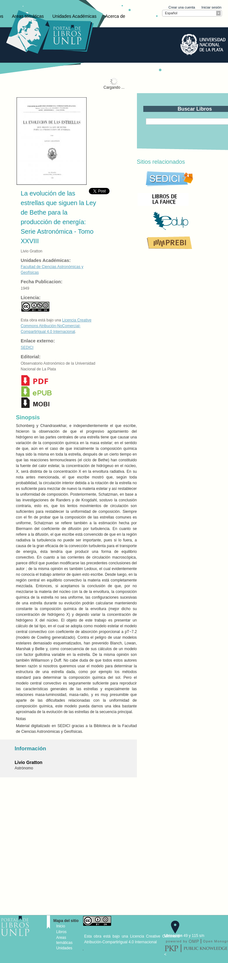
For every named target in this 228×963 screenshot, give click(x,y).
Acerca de (115, 16)
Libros (61, 932)
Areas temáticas (28, 16)
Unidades (64, 948)
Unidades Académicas (75, 16)
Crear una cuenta (181, 7)
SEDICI (27, 347)
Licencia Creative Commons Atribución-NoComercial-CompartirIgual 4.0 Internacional (56, 326)
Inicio (60, 926)
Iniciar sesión (211, 7)
